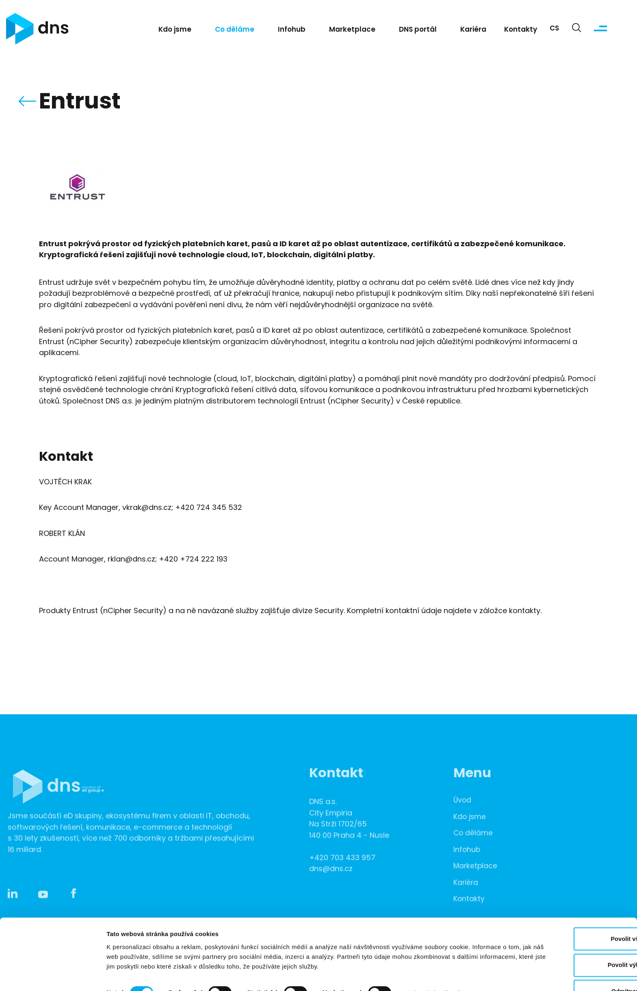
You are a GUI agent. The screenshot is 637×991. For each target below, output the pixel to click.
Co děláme (234, 31)
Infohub (292, 31)
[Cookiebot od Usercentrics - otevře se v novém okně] (52, 975)
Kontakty (520, 31)
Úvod (462, 814)
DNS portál (418, 31)
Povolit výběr (569, 942)
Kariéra (473, 31)
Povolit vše (569, 916)
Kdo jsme (174, 31)
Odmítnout (569, 969)
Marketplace (352, 31)
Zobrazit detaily (429, 970)
